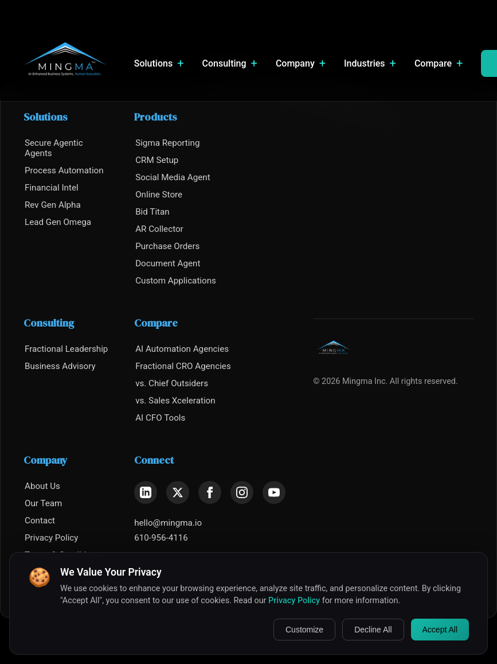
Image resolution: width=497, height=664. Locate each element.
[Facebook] (209, 492)
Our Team (43, 503)
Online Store (158, 194)
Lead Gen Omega (58, 222)
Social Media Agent (172, 177)
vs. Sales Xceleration (175, 400)
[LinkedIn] (145, 492)
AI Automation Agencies (182, 349)
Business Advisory (60, 366)
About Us (42, 486)
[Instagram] (241, 492)
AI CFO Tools (160, 418)
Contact (40, 520)
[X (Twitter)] (177, 492)
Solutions (159, 63)
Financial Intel (52, 187)
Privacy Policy (52, 538)
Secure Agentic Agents (54, 148)
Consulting (229, 63)
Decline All (373, 629)
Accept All (439, 629)
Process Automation (64, 170)
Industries (370, 63)
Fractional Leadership (66, 349)
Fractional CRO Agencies (183, 366)
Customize (304, 629)
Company (301, 63)
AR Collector (159, 229)
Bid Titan (152, 212)
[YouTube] (274, 492)
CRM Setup (156, 160)
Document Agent (167, 263)
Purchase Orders (167, 246)
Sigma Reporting (167, 143)
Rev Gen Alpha (53, 205)
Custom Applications (175, 280)
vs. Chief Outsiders (171, 383)
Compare (438, 63)
